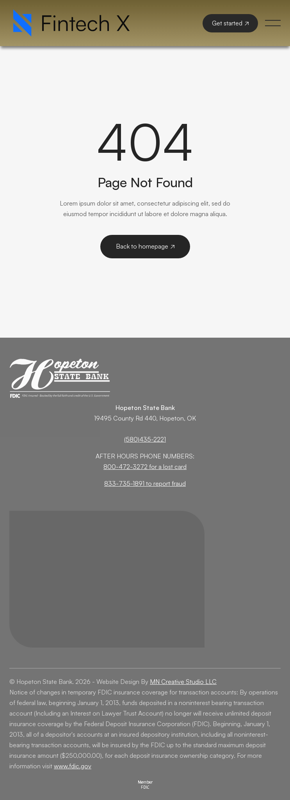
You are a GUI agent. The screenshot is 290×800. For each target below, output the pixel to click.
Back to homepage (145, 246)
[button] (273, 23)
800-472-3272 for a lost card (145, 467)
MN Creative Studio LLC (183, 681)
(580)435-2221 (145, 439)
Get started (230, 23)
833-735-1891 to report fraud (145, 483)
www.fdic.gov (72, 766)
